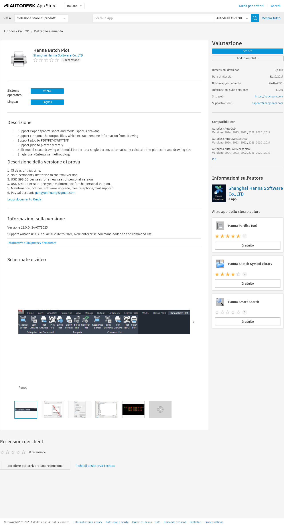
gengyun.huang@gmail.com (55, 192)
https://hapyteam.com (269, 96)
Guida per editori (251, 6)
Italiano (74, 6)
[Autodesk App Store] (30, 6)
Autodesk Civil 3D (16, 31)
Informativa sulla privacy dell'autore (31, 243)
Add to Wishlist (248, 58)
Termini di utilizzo (142, 522)
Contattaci (195, 522)
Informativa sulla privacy (87, 522)
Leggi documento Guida (24, 199)
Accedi (275, 6)
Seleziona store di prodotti (36, 18)
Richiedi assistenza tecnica (95, 466)
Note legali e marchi (117, 522)
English (47, 102)
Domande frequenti (175, 522)
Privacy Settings (214, 522)
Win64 (47, 91)
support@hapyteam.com (267, 103)
